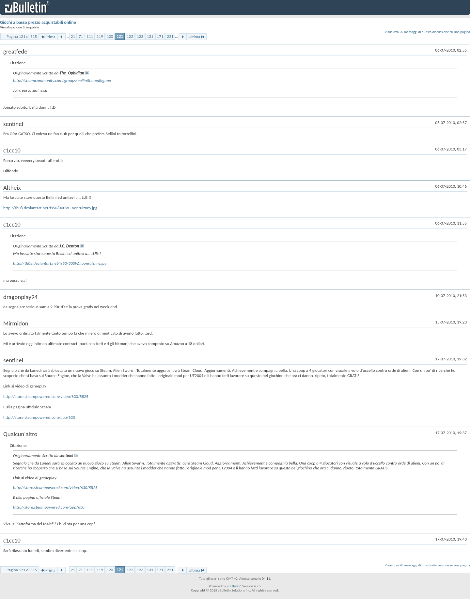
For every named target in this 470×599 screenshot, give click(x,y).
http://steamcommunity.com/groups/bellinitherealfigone (62, 80)
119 (100, 36)
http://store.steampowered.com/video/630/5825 (45, 396)
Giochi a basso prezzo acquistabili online (38, 22)
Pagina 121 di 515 (22, 36)
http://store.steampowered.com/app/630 (39, 417)
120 (110, 36)
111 (89, 36)
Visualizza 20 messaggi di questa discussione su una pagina (427, 32)
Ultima (197, 36)
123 (140, 36)
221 (170, 36)
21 (73, 36)
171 (160, 36)
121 (120, 36)
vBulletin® (234, 586)
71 (81, 36)
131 (150, 36)
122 (130, 36)
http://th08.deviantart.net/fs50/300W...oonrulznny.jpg (50, 207)
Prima (47, 36)
